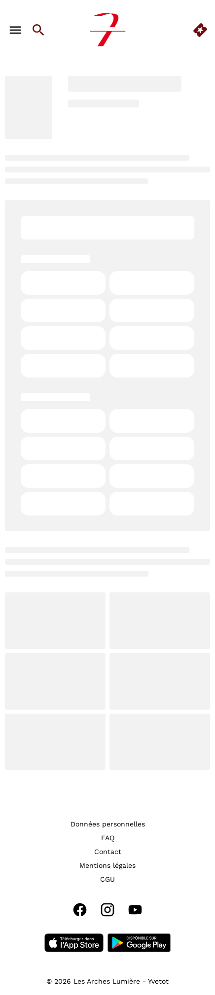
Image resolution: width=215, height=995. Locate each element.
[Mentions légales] (107, 865)
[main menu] (15, 30)
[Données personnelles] (108, 824)
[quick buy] (200, 30)
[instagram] (107, 910)
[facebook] (80, 910)
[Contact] (107, 851)
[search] (38, 30)
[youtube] (135, 910)
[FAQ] (107, 838)
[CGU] (107, 879)
